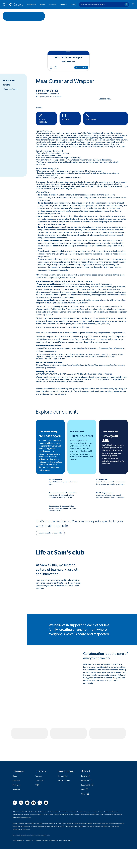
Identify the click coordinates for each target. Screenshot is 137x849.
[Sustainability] (92, 762)
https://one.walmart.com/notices (59, 298)
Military (73, 4)
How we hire (62, 753)
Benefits (6, 85)
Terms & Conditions (42, 817)
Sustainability (86, 762)
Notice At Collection (65, 817)
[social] (15, 780)
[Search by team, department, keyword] (104, 4)
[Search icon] (126, 4)
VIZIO (38, 762)
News (83, 766)
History (83, 771)
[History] (88, 771)
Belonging (85, 757)
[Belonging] (90, 757)
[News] (87, 766)
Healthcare (16, 766)
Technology (17, 762)
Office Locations (64, 757)
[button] (55, 67)
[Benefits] (89, 753)
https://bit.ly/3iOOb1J (100, 324)
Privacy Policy (53, 817)
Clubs (15, 753)
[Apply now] (81, 67)
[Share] (51, 67)
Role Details (9, 80)
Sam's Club (39, 757)
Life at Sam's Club (10, 89)
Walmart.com (30, 817)
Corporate (16, 757)
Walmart (39, 753)
